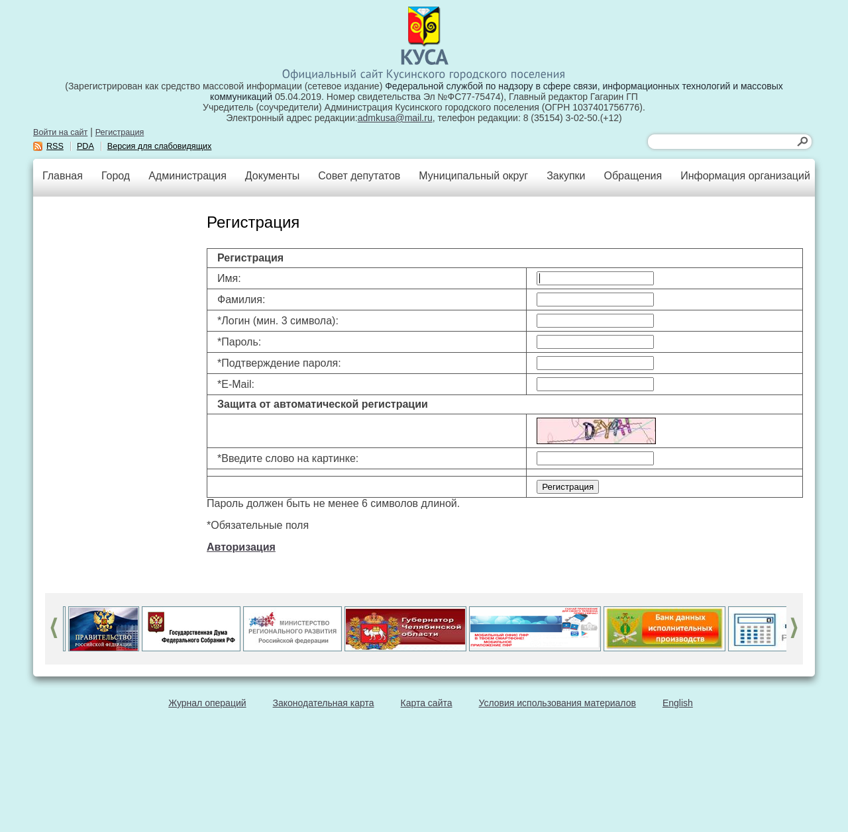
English (677, 703)
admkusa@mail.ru (395, 118)
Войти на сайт (60, 132)
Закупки (566, 175)
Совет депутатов (359, 175)
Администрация (187, 175)
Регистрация (119, 132)
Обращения (633, 175)
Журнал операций (207, 703)
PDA (85, 146)
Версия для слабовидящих (159, 146)
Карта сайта (426, 703)
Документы (272, 175)
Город (115, 175)
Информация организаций (745, 175)
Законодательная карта (323, 703)
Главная (62, 175)
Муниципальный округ (473, 175)
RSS (55, 146)
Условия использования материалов (557, 703)
